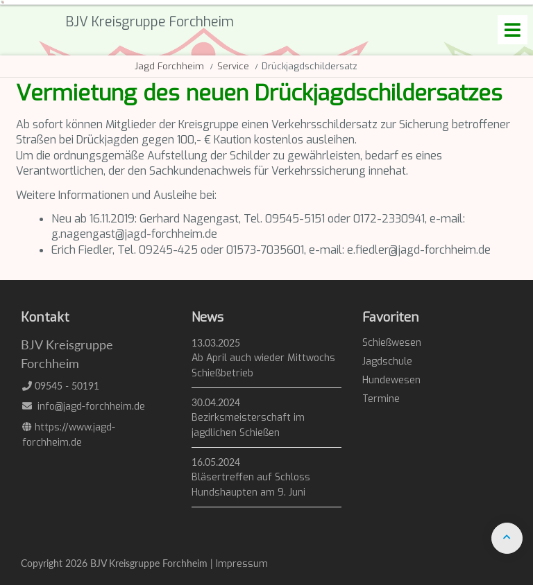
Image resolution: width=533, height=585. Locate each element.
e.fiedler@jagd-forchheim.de (419, 250)
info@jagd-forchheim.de (91, 406)
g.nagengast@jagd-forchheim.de (134, 234)
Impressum (242, 563)
